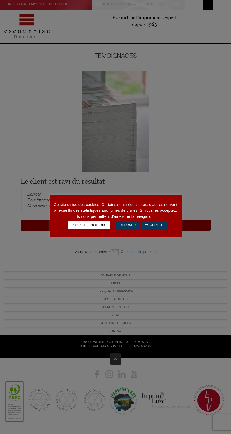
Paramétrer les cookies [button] (89, 225)
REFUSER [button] (128, 225)
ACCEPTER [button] (154, 225)
